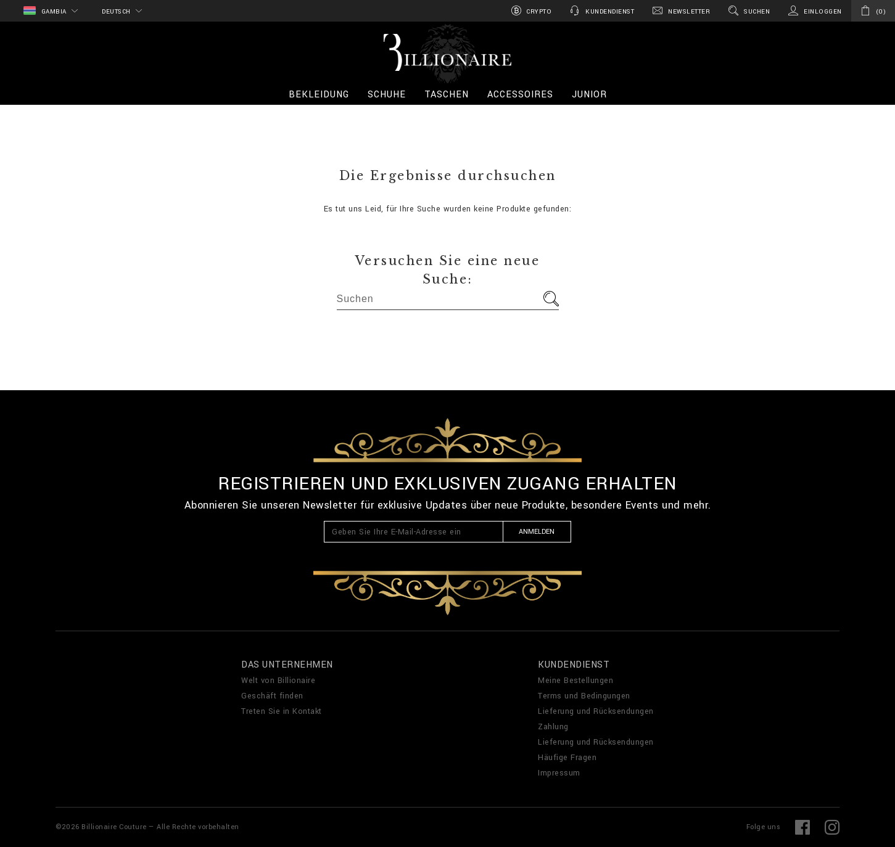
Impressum (559, 773)
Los (551, 298)
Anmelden (537, 531)
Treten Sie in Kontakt (281, 711)
